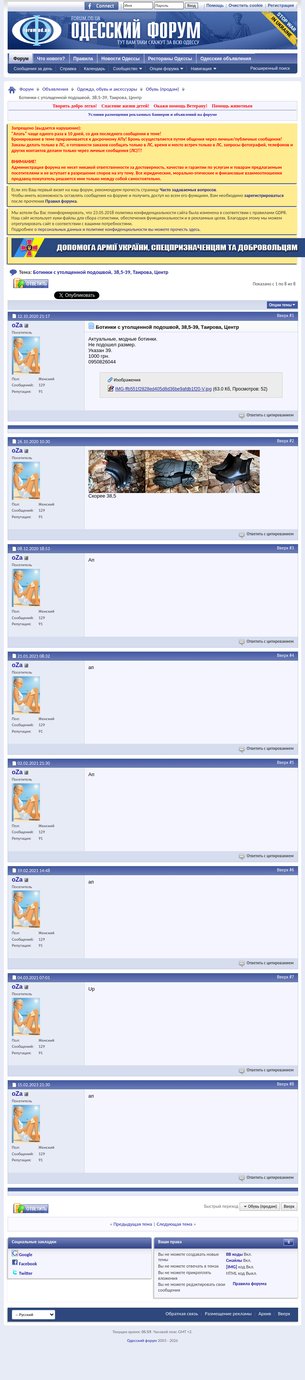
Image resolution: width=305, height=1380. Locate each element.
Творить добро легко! (75, 106)
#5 (291, 762)
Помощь (215, 5)
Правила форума (249, 1283)
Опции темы (280, 305)
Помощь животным (232, 106)
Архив (265, 1313)
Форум (21, 58)
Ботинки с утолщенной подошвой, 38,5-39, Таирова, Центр (100, 272)
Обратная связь (182, 1313)
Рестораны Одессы (170, 58)
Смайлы (234, 1260)
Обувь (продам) (162, 89)
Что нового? (51, 58)
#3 (291, 548)
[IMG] (231, 1267)
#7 (291, 977)
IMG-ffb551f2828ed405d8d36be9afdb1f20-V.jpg (163, 389)
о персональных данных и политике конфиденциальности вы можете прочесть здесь (117, 229)
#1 (291, 315)
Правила (83, 58)
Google (25, 1254)
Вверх (283, 315)
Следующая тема (174, 1224)
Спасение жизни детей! (125, 106)
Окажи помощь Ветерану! (180, 106)
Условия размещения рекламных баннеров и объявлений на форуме (152, 114)
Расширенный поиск (270, 68)
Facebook (28, 1263)
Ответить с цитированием (267, 415)
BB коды (234, 1254)
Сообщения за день (33, 68)
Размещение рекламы (228, 1313)
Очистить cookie (245, 5)
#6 (291, 870)
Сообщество (125, 68)
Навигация (201, 68)
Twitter (26, 1273)
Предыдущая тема (132, 1224)
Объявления (55, 89)
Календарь (94, 68)
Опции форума (164, 68)
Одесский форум (142, 1340)
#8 (291, 1084)
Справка (68, 68)
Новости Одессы (120, 58)
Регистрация (281, 5)
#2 (291, 440)
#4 (291, 655)
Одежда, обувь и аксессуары (107, 89)
